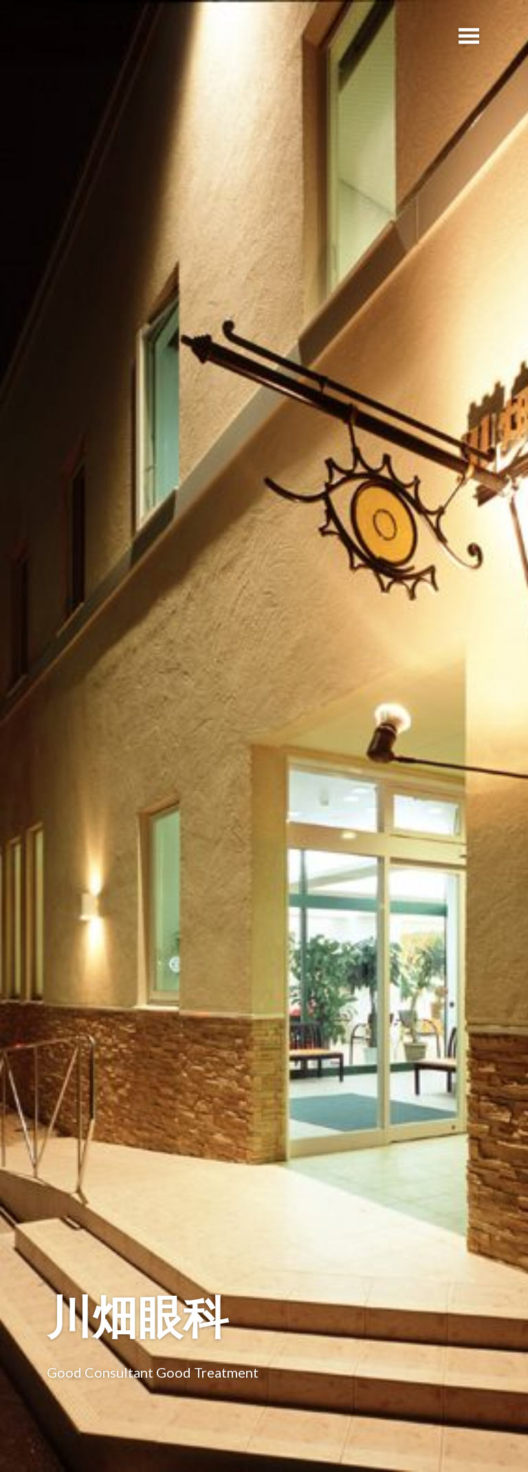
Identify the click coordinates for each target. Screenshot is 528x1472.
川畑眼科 (137, 1316)
